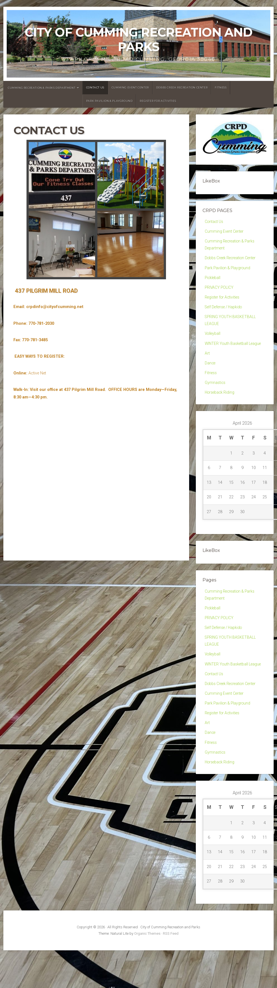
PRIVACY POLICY (220, 292)
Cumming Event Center (130, 87)
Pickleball (213, 281)
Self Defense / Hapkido (225, 313)
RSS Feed (171, 957)
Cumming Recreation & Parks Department (41, 87)
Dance (210, 372)
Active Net (37, 373)
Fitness (221, 87)
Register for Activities (158, 100)
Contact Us (95, 87)
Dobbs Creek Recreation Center (182, 87)
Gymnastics (215, 393)
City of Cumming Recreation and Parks (138, 39)
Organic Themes (147, 957)
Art (207, 362)
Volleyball (213, 341)
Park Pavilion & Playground (109, 100)
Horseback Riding (220, 404)
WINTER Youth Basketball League (234, 352)
